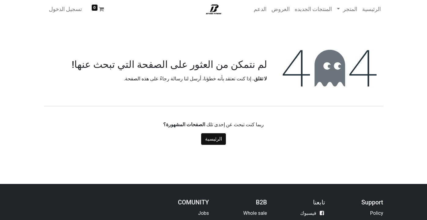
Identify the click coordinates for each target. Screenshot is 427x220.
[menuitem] (371, 9)
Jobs (203, 213)
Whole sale (255, 213)
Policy (376, 213)
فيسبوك (308, 213)
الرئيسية (213, 139)
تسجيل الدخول (65, 9)
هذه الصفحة (137, 79)
